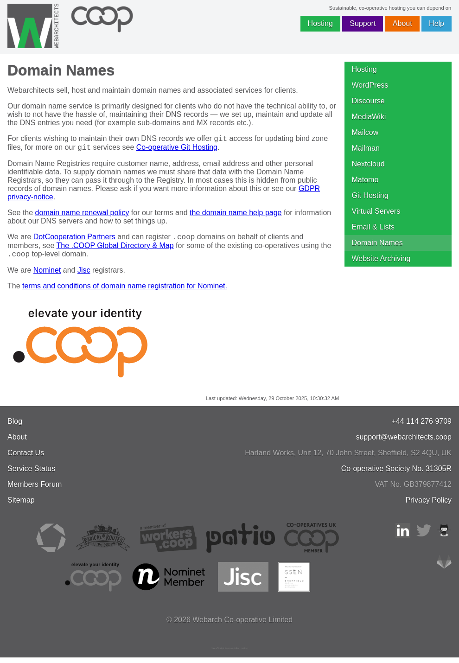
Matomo (365, 180)
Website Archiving (381, 258)
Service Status (31, 474)
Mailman (366, 148)
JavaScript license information (229, 653)
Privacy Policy (428, 506)
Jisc (83, 276)
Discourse (368, 101)
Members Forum (34, 490)
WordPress (370, 85)
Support (363, 23)
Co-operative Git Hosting (176, 150)
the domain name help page (235, 215)
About (402, 23)
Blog (14, 427)
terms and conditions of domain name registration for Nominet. (124, 291)
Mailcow (365, 132)
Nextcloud (368, 164)
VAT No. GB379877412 (413, 490)
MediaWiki (369, 117)
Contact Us (25, 458)
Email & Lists (373, 227)
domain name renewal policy (82, 215)
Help (436, 23)
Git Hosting (370, 195)
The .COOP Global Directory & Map (115, 250)
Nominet (47, 276)
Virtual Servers (376, 211)
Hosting (320, 23)
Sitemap (21, 506)
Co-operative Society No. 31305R (396, 474)
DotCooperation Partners (74, 241)
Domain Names (377, 243)
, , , (348, 458)
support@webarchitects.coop (404, 442)
